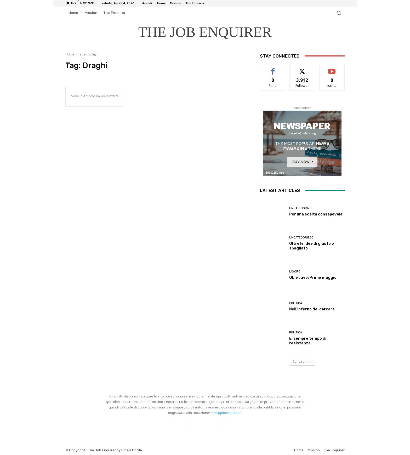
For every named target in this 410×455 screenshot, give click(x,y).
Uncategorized (301, 208)
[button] (338, 13)
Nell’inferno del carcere (312, 309)
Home (70, 54)
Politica (295, 303)
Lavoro (294, 271)
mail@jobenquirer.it (226, 413)
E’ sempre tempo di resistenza (307, 340)
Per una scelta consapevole (316, 214)
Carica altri (302, 361)
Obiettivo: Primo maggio (313, 277)
